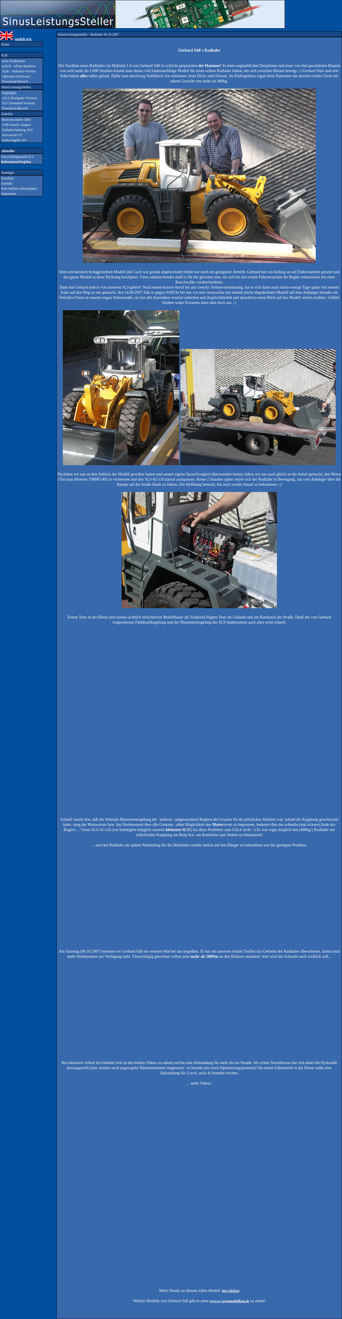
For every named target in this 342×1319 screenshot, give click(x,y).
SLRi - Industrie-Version (18, 71)
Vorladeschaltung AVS (16, 130)
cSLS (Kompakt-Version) (18, 98)
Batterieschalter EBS (15, 120)
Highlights (8, 93)
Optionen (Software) (15, 76)
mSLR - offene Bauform (17, 66)
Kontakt (6, 183)
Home (4, 44)
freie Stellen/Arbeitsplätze (18, 189)
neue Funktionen (12, 61)
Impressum (8, 194)
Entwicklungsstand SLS (17, 157)
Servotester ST (11, 135)
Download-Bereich (14, 81)
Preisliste (7, 178)
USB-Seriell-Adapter (15, 125)
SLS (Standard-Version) (17, 103)
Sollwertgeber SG (13, 140)
